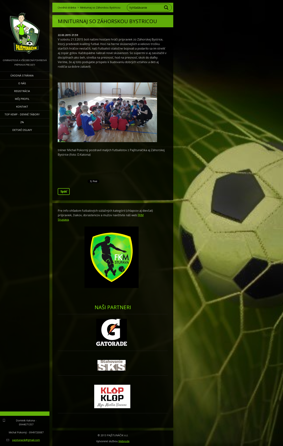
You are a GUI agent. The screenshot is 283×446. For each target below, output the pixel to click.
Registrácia (22, 91)
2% (22, 122)
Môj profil (22, 99)
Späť (63, 191)
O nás (22, 83)
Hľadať (166, 7)
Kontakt (22, 106)
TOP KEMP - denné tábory (22, 114)
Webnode (124, 441)
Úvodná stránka (22, 75)
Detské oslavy (22, 130)
